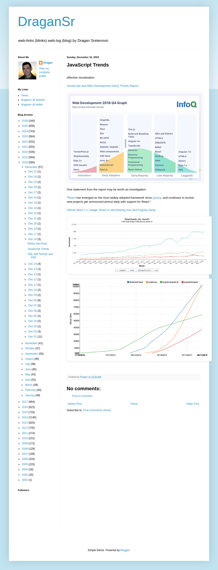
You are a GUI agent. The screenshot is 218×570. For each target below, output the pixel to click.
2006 (25, 459)
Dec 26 (32, 197)
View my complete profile (44, 72)
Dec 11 (32, 284)
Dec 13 (32, 274)
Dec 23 (32, 208)
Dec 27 (32, 192)
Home (134, 403)
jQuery (157, 197)
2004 (25, 469)
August (29, 358)
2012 (25, 427)
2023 (25, 136)
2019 (25, 157)
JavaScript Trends (38, 249)
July (28, 364)
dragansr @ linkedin (33, 99)
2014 (25, 417)
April (28, 379)
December (31, 167)
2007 (25, 453)
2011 (25, 433)
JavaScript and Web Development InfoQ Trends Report (102, 85)
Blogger (124, 550)
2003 (25, 474)
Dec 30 (32, 176)
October (30, 348)
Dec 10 (32, 289)
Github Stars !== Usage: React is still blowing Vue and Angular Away (111, 210)
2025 (25, 125)
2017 (25, 401)
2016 (25, 407)
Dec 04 (32, 321)
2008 (25, 448)
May (28, 374)
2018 (25, 162)
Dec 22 (32, 213)
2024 (25, 131)
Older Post (192, 403)
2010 (25, 438)
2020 (25, 152)
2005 (25, 464)
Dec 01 (32, 336)
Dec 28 (32, 187)
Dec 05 (32, 315)
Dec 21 (32, 218)
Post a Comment (82, 396)
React (71, 197)
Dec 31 (32, 171)
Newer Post (75, 403)
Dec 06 (32, 310)
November (31, 343)
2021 (25, 146)
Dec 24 (32, 202)
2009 (25, 443)
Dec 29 (32, 182)
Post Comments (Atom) (97, 410)
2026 (25, 120)
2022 (25, 141)
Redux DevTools (37, 243)
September (32, 353)
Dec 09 (32, 295)
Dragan (47, 62)
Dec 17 (32, 234)
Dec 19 (32, 228)
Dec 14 (32, 269)
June (28, 369)
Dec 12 (32, 279)
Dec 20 (32, 223)
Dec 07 (32, 305)
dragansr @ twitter (32, 104)
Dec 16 (32, 239)
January (30, 395)
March (29, 384)
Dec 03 (32, 326)
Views (24, 95)
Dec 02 (32, 331)
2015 (25, 412)
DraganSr (46, 21)
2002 (25, 479)
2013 (25, 422)
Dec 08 (32, 300)
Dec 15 (32, 263)
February (30, 390)
